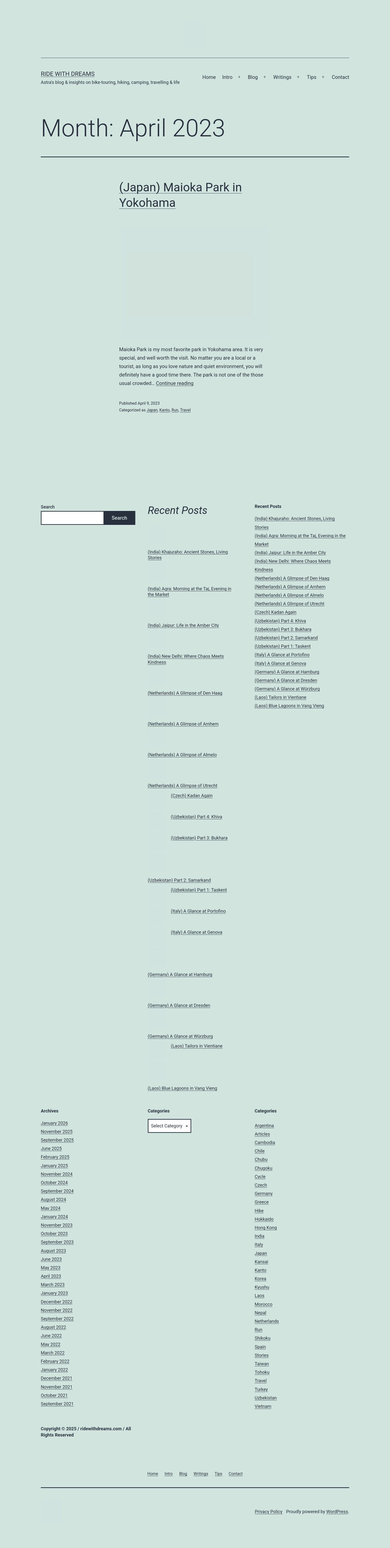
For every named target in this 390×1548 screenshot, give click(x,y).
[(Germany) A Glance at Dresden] (157, 988)
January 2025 (54, 1165)
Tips (311, 77)
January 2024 (54, 1216)
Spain (260, 1346)
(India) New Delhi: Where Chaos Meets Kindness (186, 659)
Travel (185, 410)
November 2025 (57, 1131)
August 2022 (53, 1327)
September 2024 (57, 1191)
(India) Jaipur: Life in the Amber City (183, 625)
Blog (253, 77)
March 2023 (53, 1284)
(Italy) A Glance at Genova (196, 932)
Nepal (260, 1312)
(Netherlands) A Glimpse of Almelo (182, 754)
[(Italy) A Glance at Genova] (157, 936)
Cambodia (265, 1142)
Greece (262, 1202)
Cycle (260, 1176)
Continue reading (175, 383)
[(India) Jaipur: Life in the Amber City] (157, 608)
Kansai (261, 1261)
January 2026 (54, 1123)
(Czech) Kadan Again (192, 795)
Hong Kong (266, 1227)
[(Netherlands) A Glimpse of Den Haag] (157, 675)
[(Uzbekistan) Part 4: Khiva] (157, 820)
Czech (261, 1185)
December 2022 (56, 1301)
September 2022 (57, 1318)
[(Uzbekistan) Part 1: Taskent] (157, 894)
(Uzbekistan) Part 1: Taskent (199, 889)
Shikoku (262, 1338)
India (259, 1236)
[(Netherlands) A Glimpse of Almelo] (157, 737)
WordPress (337, 1511)
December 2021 (56, 1378)
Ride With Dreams (68, 73)
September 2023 (57, 1242)
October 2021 (54, 1395)
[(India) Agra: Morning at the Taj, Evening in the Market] (157, 571)
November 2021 (57, 1386)
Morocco (263, 1304)
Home (209, 77)
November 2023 (57, 1225)
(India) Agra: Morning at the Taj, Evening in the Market (189, 591)
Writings (282, 77)
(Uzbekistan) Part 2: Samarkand (179, 880)
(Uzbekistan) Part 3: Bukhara (199, 837)
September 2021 (57, 1403)
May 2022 (50, 1344)
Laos (259, 1295)
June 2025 (51, 1148)
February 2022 (55, 1361)
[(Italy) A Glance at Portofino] (157, 915)
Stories (262, 1355)
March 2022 (53, 1352)
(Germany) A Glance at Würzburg (180, 1036)
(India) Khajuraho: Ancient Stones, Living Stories (188, 554)
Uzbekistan (266, 1397)
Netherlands (267, 1321)
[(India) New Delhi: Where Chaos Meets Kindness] (157, 639)
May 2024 (50, 1208)
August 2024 (53, 1199)
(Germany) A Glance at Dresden (179, 1005)
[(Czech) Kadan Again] (157, 799)
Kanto (164, 410)
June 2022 (51, 1335)
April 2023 (51, 1276)
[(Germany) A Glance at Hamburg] (157, 957)
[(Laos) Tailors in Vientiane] (157, 1050)
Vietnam (263, 1406)
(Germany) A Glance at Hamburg (180, 974)
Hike (259, 1210)
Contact (340, 77)
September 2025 (57, 1140)
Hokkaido (264, 1219)
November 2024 (57, 1174)
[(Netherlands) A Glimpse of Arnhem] (157, 706)
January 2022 (54, 1369)
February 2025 (55, 1157)
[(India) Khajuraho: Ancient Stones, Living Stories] (157, 534)
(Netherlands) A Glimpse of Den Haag (185, 693)
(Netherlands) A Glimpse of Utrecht (182, 785)
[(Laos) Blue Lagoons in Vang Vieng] (157, 1071)
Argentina (264, 1125)
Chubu (261, 1159)
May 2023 (50, 1267)
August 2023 (53, 1250)
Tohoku (262, 1372)
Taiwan (262, 1363)
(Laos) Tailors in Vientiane (197, 1046)
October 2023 (54, 1233)
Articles (262, 1134)
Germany (264, 1193)
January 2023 (54, 1293)
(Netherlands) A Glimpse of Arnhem (183, 723)
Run (175, 410)
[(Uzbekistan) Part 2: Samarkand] (157, 863)
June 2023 (51, 1259)
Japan (151, 410)
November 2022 (57, 1310)
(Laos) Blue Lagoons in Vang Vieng (182, 1088)
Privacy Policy (268, 1511)
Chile (260, 1151)
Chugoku (263, 1168)
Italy (259, 1244)
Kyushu (262, 1287)
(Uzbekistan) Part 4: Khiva (196, 816)
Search (48, 506)
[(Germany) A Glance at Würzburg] (157, 1019)
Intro (227, 77)
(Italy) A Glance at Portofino (198, 911)
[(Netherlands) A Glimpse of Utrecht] (157, 768)
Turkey (261, 1389)
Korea (260, 1278)
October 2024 (54, 1182)
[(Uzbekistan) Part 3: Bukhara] (157, 841)
